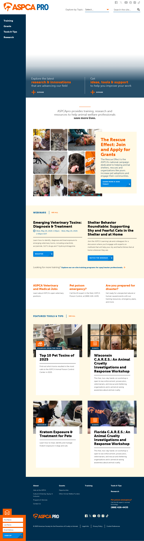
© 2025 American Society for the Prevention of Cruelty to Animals (55, 526)
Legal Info (85, 526)
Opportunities (64, 490)
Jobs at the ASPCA (39, 490)
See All (55, 212)
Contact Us (37, 504)
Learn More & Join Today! (111, 183)
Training (8, 20)
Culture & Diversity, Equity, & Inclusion (43, 495)
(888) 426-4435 (119, 507)
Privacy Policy (97, 526)
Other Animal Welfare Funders (69, 494)
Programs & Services (40, 500)
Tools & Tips (10, 31)
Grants (7, 26)
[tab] (55, 84)
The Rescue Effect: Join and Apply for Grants (115, 147)
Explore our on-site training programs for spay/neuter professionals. (92, 267)
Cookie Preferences (113, 526)
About (36, 486)
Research (9, 37)
